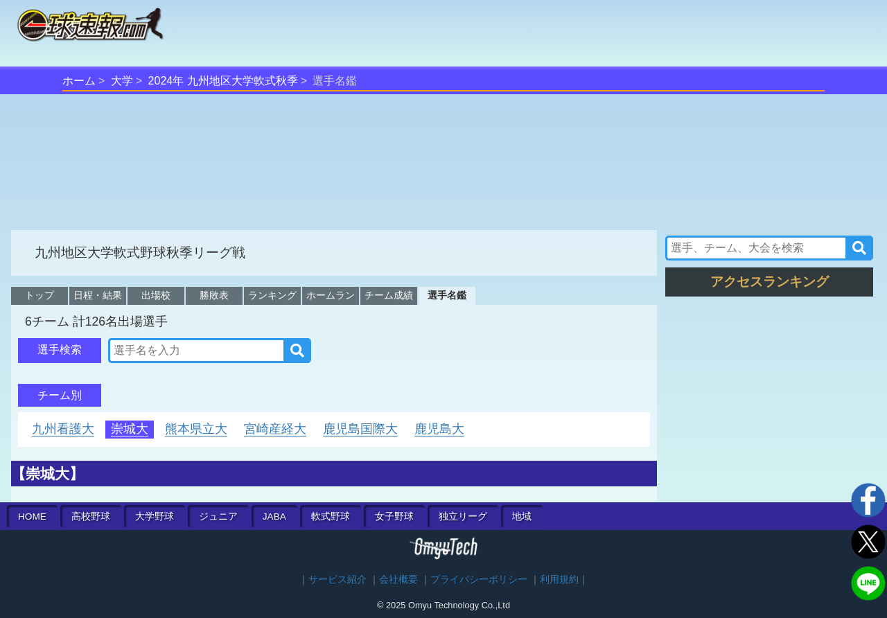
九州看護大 (63, 429)
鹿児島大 (439, 429)
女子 (394, 516)
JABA (274, 516)
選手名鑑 (447, 295)
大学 (122, 81)
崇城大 (129, 429)
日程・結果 (97, 295)
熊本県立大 (196, 429)
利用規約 (559, 579)
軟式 (330, 516)
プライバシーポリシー (478, 579)
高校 (90, 516)
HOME (32, 516)
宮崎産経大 (275, 429)
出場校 (155, 295)
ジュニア (218, 516)
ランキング (272, 295)
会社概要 (398, 579)
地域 (522, 516)
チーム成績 (389, 295)
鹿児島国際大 (360, 429)
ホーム (79, 81)
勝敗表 (214, 295)
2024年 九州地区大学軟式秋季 (223, 81)
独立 (463, 516)
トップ (39, 295)
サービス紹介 (337, 579)
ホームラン (330, 295)
